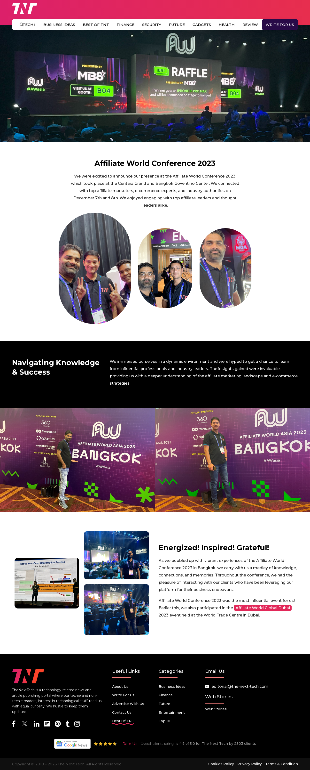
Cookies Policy (221, 764)
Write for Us (280, 24)
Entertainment (172, 712)
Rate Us (130, 743)
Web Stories (216, 709)
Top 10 (164, 721)
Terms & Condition (281, 764)
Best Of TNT (96, 24)
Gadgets (202, 24)
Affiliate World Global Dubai (263, 608)
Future (177, 24)
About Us (120, 686)
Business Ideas (59, 24)
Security (151, 24)
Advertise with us (128, 704)
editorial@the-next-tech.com (239, 686)
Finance (125, 24)
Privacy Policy (249, 764)
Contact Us (122, 712)
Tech (29, 24)
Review (250, 24)
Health (227, 24)
